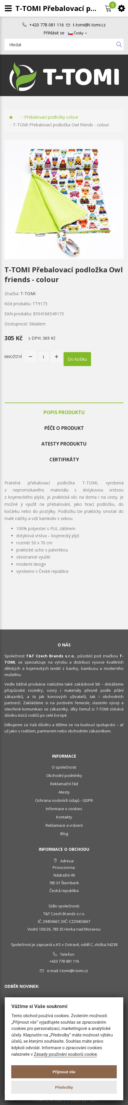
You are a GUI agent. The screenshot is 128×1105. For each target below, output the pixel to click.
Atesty (64, 792)
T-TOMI (27, 293)
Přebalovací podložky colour (51, 117)
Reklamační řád (64, 783)
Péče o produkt (64, 428)
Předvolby (64, 1087)
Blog (64, 833)
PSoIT (92, 1100)
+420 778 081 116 (46, 25)
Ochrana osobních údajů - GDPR (64, 800)
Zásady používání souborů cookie (65, 1054)
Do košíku (77, 359)
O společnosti (64, 767)
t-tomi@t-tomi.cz (89, 25)
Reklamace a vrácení (64, 825)
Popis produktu (64, 412)
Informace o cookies (64, 808)
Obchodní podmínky (64, 775)
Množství (13, 356)
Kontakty (64, 817)
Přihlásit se (53, 33)
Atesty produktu (64, 444)
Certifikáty (64, 459)
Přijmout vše (64, 1071)
